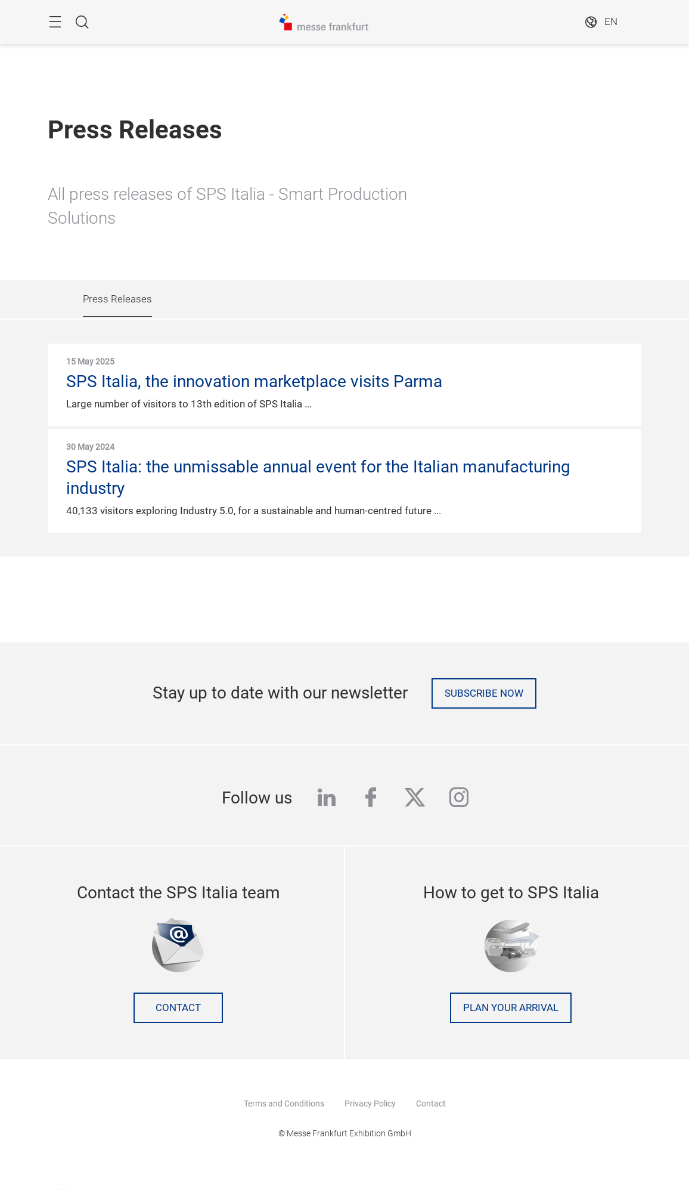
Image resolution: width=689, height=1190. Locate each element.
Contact (178, 1007)
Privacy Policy (370, 1103)
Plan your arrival (510, 1007)
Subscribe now (484, 693)
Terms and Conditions (284, 1103)
